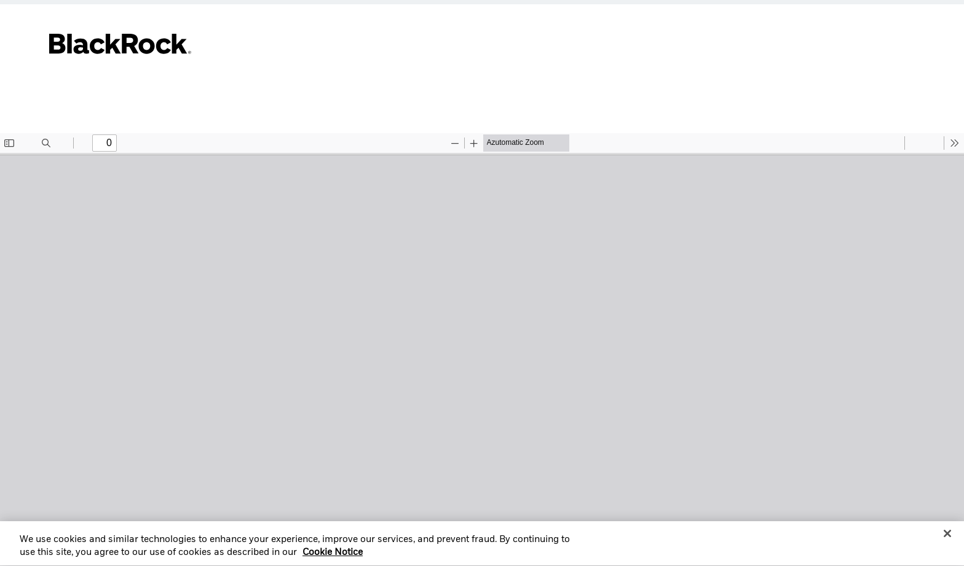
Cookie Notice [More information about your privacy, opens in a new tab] (332, 557)
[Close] (947, 537)
